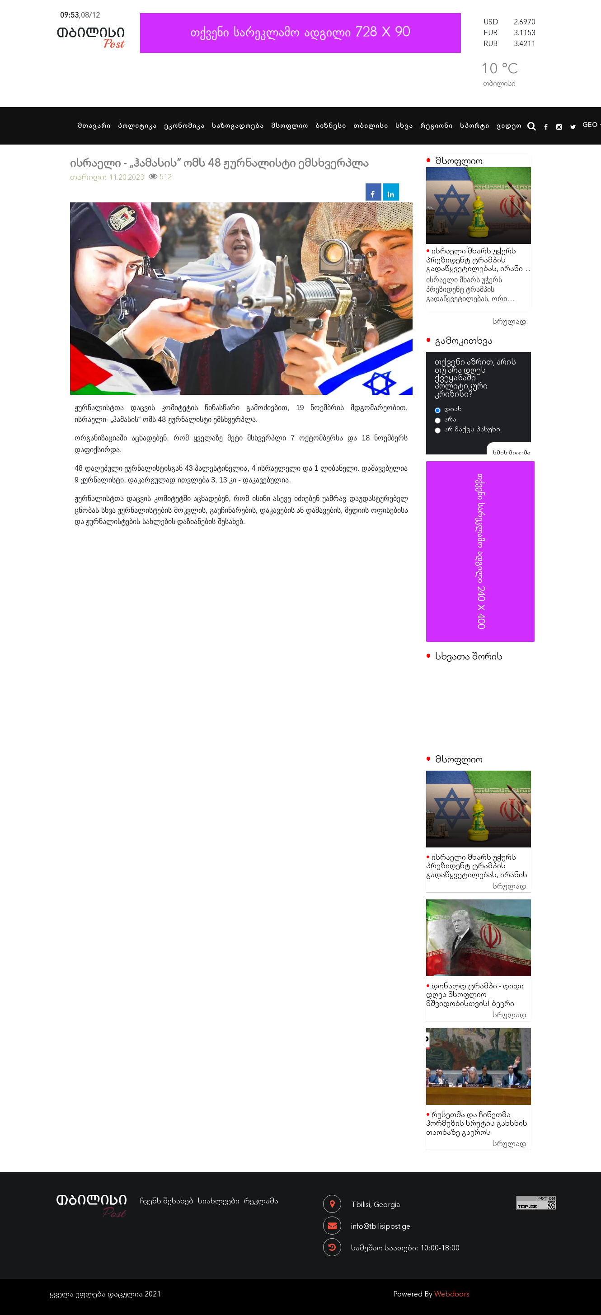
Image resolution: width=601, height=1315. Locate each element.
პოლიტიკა (137, 125)
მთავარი (94, 125)
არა (450, 419)
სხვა (404, 125)
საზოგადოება (238, 125)
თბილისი (370, 125)
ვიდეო (509, 125)
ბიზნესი (330, 125)
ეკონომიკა (184, 125)
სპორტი (474, 125)
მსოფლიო (289, 125)
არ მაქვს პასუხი (472, 429)
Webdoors (452, 1293)
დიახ (453, 408)
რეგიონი (436, 125)
